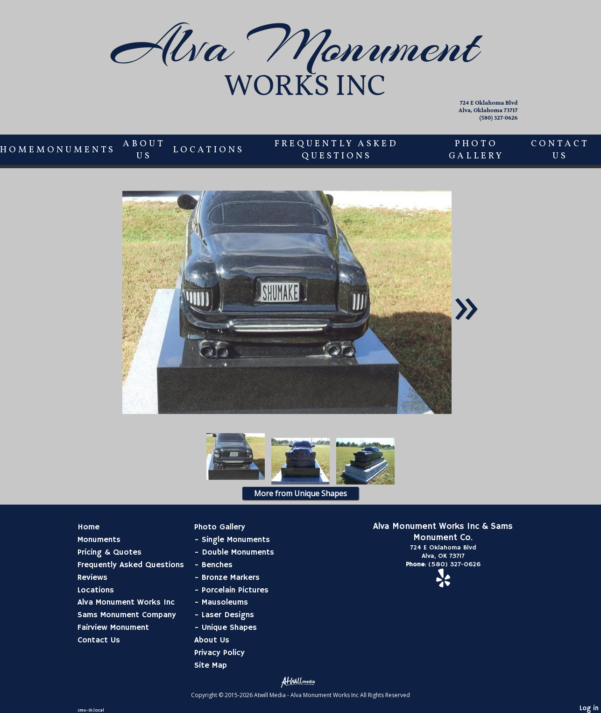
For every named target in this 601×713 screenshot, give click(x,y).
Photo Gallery (476, 150)
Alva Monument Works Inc (126, 602)
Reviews (92, 577)
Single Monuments (236, 540)
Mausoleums (225, 602)
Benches (217, 565)
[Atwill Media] (300, 681)
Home (18, 150)
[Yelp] (443, 583)
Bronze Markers (231, 577)
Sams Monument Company (127, 615)
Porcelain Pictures (235, 590)
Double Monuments (238, 552)
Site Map (210, 665)
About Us (144, 150)
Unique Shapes (229, 627)
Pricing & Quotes (109, 552)
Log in (589, 708)
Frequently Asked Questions (336, 150)
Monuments (75, 150)
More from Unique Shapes (300, 493)
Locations (208, 150)
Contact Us (560, 150)
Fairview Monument (113, 627)
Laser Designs (228, 615)
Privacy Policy (219, 653)
